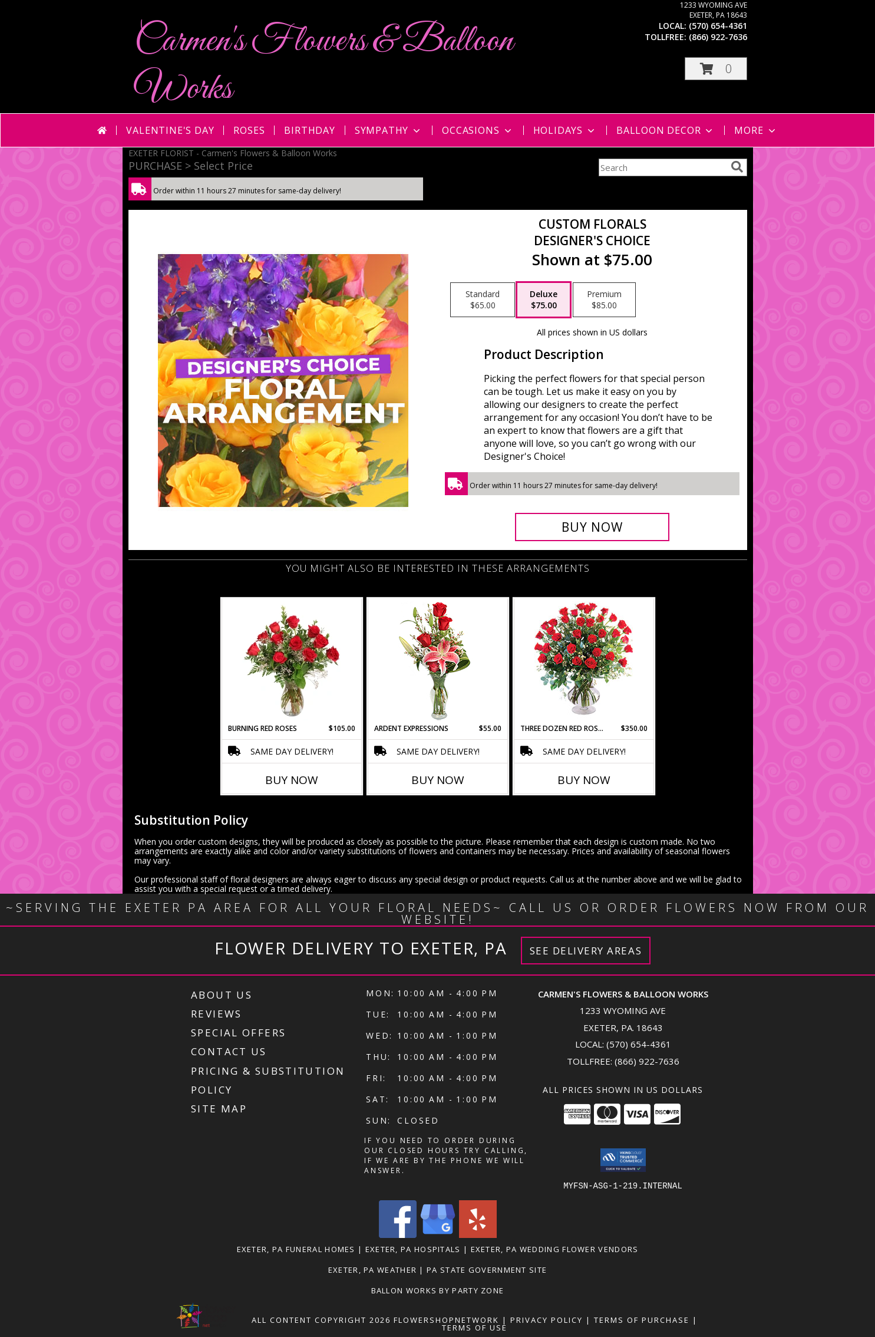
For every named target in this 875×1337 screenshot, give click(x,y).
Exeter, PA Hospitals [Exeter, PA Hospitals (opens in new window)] (413, 1248)
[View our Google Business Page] (438, 1234)
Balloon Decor (665, 130)
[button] (716, 68)
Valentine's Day (170, 130)
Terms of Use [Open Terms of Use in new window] (474, 1327)
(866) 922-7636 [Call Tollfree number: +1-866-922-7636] (647, 1061)
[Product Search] (662, 167)
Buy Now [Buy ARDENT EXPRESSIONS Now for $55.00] (437, 780)
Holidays (565, 130)
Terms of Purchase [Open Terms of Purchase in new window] (641, 1319)
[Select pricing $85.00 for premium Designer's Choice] (604, 300)
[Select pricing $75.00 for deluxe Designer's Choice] (543, 300)
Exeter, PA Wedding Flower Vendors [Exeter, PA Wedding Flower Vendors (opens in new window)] (555, 1248)
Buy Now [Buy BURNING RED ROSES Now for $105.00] (291, 780)
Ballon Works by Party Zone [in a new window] (437, 1290)
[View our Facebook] (398, 1234)
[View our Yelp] (478, 1234)
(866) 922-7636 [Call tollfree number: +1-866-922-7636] (718, 36)
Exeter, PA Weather (372, 1269)
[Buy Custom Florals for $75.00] (592, 527)
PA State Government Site (487, 1269)
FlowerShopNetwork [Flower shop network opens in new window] (446, 1319)
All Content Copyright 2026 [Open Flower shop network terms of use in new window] (321, 1319)
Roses (249, 130)
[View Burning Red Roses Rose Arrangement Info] (291, 660)
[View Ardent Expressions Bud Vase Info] (437, 661)
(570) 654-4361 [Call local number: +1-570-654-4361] (718, 25)
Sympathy (388, 130)
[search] (737, 166)
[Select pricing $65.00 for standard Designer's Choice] (482, 300)
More (755, 130)
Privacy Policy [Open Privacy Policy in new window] (546, 1319)
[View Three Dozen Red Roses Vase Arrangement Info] (583, 661)
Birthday (309, 130)
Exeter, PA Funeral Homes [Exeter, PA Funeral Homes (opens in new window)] (296, 1248)
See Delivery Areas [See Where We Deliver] (586, 950)
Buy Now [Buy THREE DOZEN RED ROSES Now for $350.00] (583, 780)
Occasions (477, 130)
